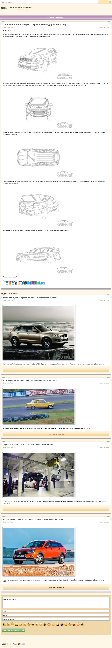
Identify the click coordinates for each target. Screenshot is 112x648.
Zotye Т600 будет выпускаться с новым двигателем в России (30, 298)
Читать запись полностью (56, 370)
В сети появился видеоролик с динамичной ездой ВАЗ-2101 (30, 380)
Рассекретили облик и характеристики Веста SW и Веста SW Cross (33, 519)
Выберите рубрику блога (56, 17)
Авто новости (104, 27)
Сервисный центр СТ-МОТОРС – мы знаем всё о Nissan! (28, 445)
